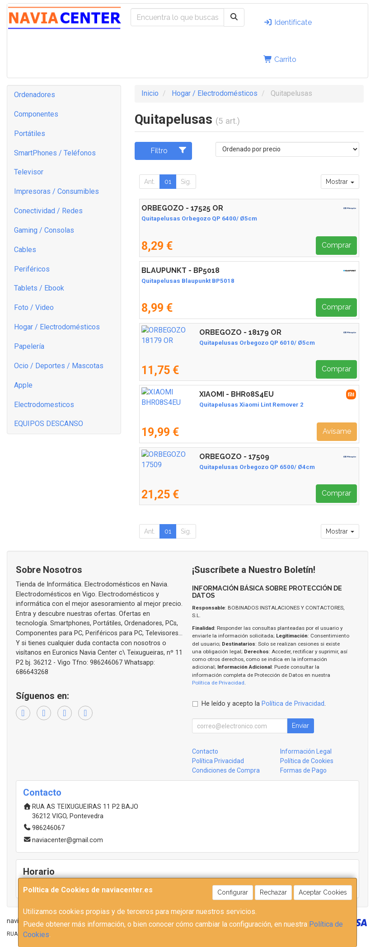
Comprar (336, 245)
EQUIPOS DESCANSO (48, 423)
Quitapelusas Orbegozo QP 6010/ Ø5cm (199, 342)
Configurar (232, 892)
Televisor (28, 172)
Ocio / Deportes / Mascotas (58, 365)
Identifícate (287, 22)
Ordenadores (34, 94)
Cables (25, 249)
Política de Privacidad (218, 683)
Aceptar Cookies (323, 892)
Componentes (36, 114)
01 (167, 181)
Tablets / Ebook (39, 288)
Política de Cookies (306, 760)
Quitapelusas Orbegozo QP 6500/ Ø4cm (199, 467)
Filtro (168, 150)
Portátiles (29, 133)
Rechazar (273, 892)
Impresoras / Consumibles (56, 191)
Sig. (186, 181)
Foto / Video (34, 307)
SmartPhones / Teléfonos (55, 153)
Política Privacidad (218, 760)
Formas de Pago (303, 770)
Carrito (279, 59)
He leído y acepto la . (264, 704)
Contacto (205, 751)
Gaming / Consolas (44, 230)
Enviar (300, 725)
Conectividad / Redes (48, 210)
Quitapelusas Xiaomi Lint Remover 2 (193, 404)
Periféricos (32, 269)
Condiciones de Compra (226, 770)
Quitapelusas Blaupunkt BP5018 (187, 280)
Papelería (29, 346)
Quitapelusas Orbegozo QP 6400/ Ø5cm (199, 218)
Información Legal (306, 751)
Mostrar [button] (340, 181)
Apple (23, 385)
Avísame (337, 431)
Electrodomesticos (44, 404)
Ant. (149, 181)
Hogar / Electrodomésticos (57, 327)
